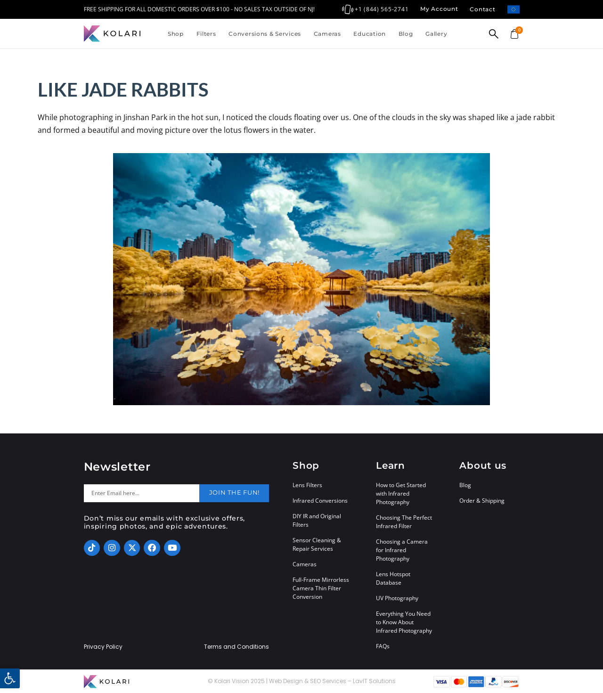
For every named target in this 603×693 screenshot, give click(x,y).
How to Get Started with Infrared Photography (401, 493)
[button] (10, 678)
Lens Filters (307, 485)
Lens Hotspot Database (393, 578)
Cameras (327, 33)
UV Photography (397, 598)
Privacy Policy (103, 647)
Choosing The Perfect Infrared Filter (404, 522)
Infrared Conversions (320, 501)
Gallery (436, 33)
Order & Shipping (482, 501)
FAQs (383, 646)
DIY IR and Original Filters (317, 520)
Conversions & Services (264, 33)
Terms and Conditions (236, 647)
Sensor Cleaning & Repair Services (317, 544)
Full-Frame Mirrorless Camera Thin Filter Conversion (321, 588)
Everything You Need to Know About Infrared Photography (404, 622)
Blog (406, 33)
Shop (176, 33)
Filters (206, 33)
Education (369, 33)
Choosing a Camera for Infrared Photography (402, 550)
